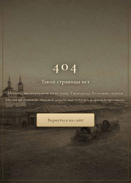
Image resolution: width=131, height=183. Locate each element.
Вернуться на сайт (65, 120)
